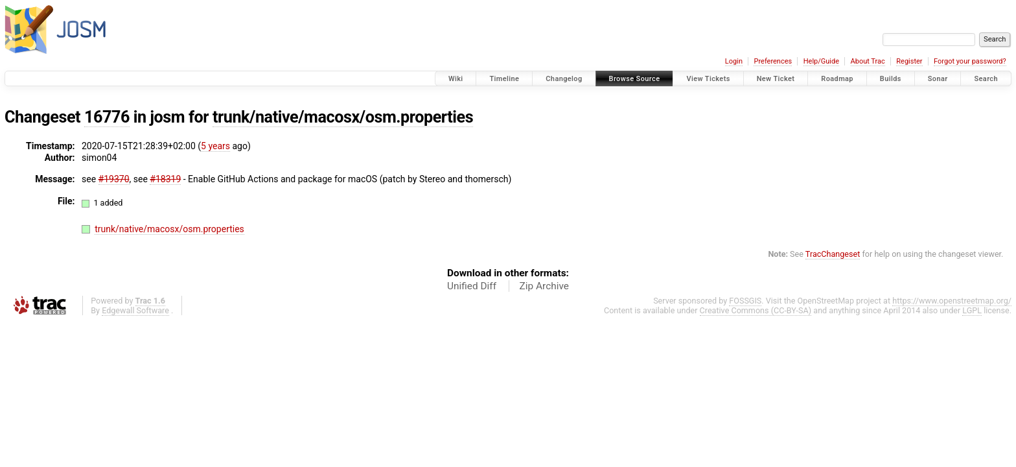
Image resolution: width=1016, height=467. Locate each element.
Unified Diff (471, 286)
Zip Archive (544, 286)
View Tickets (708, 79)
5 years (215, 146)
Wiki (455, 79)
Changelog (564, 79)
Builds (890, 79)
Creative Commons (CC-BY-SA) (756, 310)
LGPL (972, 310)
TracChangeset (832, 254)
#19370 (114, 179)
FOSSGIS (745, 300)
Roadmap (837, 79)
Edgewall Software (135, 310)
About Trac (868, 61)
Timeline (504, 79)
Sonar (938, 79)
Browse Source (634, 79)
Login (734, 61)
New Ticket (776, 79)
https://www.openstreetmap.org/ (951, 300)
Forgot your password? (970, 61)
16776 (107, 117)
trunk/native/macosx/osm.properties (343, 117)
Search (986, 79)
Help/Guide (821, 61)
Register (909, 61)
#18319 (165, 179)
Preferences (773, 61)
